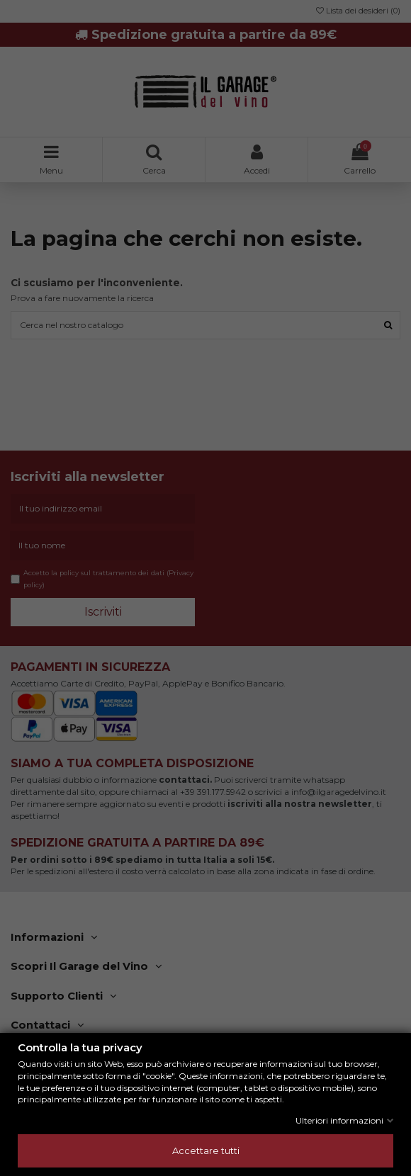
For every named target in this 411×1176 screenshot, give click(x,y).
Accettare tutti (206, 1150)
